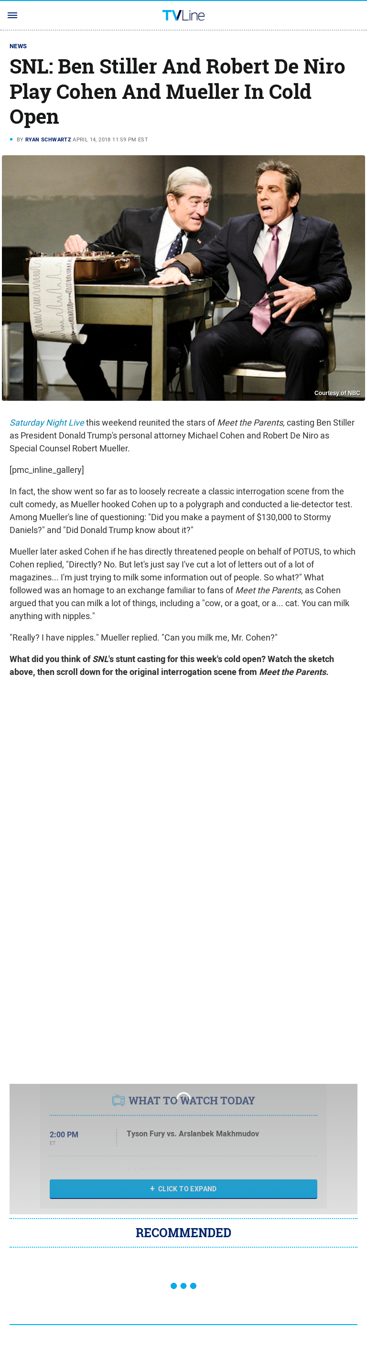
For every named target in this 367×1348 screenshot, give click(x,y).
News (18, 46)
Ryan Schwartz (48, 139)
